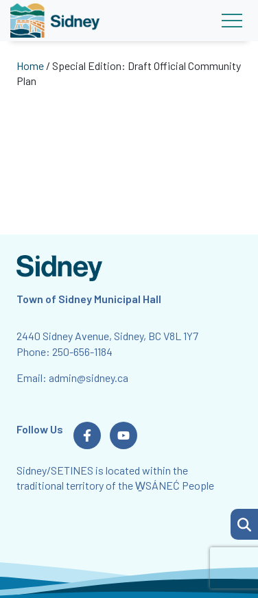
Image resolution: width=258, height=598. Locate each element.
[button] (244, 524)
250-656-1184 (82, 351)
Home (30, 65)
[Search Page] (244, 522)
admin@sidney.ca (88, 377)
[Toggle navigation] (231, 20)
